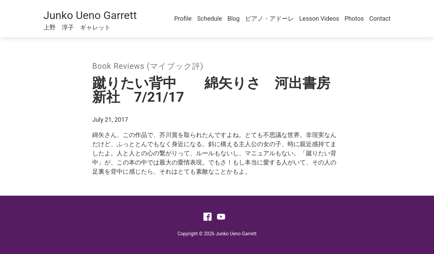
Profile (183, 18)
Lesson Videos (319, 18)
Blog (234, 18)
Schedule (209, 18)
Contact (380, 18)
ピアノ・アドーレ (269, 18)
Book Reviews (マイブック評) (147, 66)
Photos (354, 18)
